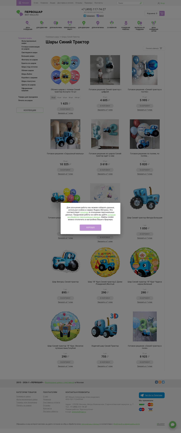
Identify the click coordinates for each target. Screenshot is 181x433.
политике (84, 212)
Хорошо (90, 227)
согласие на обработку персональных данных (91, 216)
